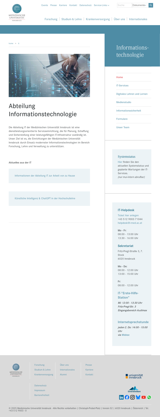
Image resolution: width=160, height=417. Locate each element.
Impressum (39, 390)
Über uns (119, 19)
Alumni (63, 374)
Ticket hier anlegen (128, 215)
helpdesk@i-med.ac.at (130, 223)
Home (119, 77)
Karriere (63, 5)
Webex (125, 334)
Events (44, 5)
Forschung (51, 19)
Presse (53, 5)
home (11, 43)
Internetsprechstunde (133, 321)
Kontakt (73, 5)
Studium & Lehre (71, 19)
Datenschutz (85, 5)
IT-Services (122, 85)
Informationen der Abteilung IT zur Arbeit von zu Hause (45, 175)
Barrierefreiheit (41, 395)
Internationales (138, 19)
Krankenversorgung (98, 19)
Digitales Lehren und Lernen (132, 94)
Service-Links (101, 5)
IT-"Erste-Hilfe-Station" (128, 295)
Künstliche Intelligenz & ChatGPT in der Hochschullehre (45, 198)
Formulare (122, 119)
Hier (120, 162)
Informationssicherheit (128, 110)
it (18, 43)
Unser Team (122, 127)
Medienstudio (123, 102)
